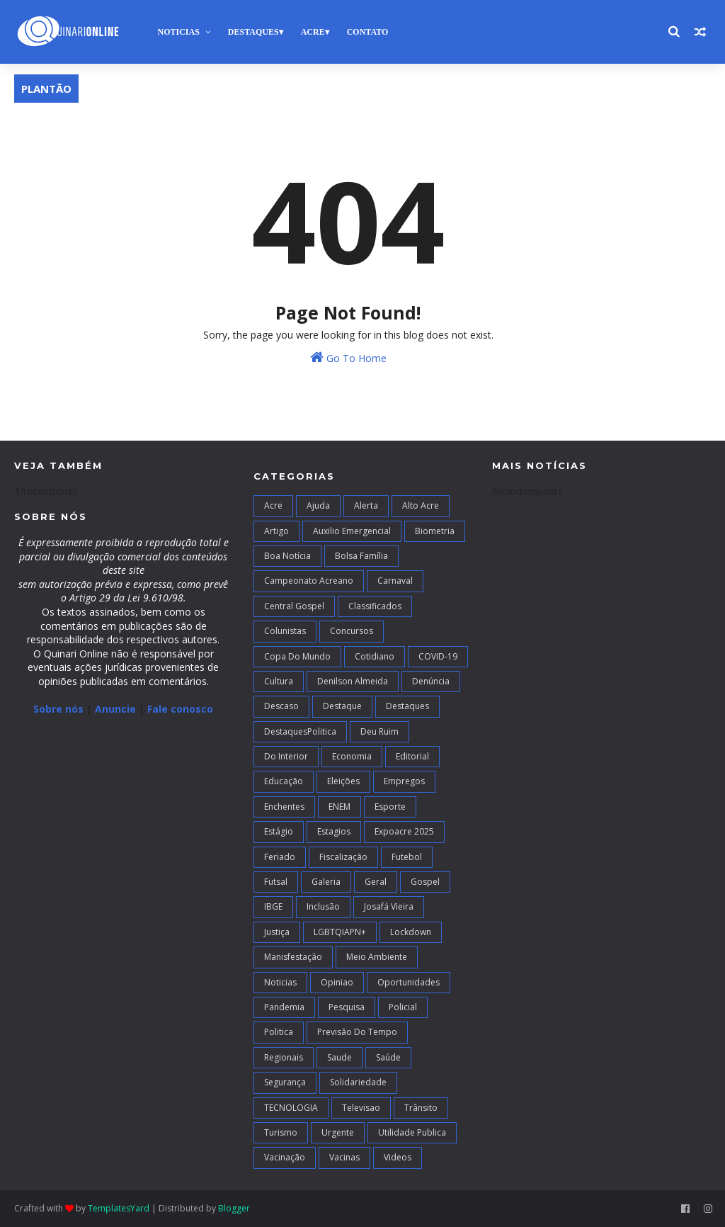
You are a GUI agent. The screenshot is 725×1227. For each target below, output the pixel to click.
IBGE (273, 906)
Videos (397, 1157)
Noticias (178, 32)
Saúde (388, 1057)
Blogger (234, 1208)
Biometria (435, 531)
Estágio (278, 831)
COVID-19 (437, 656)
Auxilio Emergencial (352, 531)
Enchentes (284, 807)
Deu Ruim (379, 731)
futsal (275, 882)
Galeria (326, 882)
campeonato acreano (308, 581)
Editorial (412, 756)
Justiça (277, 932)
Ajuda (318, 505)
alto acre (420, 505)
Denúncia (431, 681)
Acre (313, 32)
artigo (276, 531)
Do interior (286, 756)
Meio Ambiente (376, 957)
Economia (352, 756)
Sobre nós (58, 709)
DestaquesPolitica (300, 731)
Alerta (366, 505)
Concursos (351, 631)
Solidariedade (358, 1082)
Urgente (337, 1132)
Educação (283, 781)
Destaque (342, 706)
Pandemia (284, 1007)
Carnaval (395, 581)
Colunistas (285, 631)
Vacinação (284, 1157)
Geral (376, 882)
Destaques (253, 32)
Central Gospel (294, 606)
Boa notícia (287, 556)
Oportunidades (408, 982)
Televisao (361, 1108)
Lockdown (410, 932)
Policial (403, 1007)
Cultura (278, 681)
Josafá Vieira (388, 906)
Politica (278, 1032)
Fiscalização (343, 857)
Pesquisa (347, 1007)
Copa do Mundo (297, 656)
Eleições (343, 781)
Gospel (425, 882)
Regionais (283, 1057)
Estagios (333, 831)
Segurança (285, 1082)
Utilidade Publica (412, 1132)
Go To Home (348, 357)
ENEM (339, 807)
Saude (339, 1057)
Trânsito (421, 1108)
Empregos (404, 781)
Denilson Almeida (352, 681)
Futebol (407, 857)
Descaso (281, 706)
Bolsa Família (361, 556)
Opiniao (337, 982)
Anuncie (117, 709)
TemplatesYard (118, 1208)
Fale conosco (180, 709)
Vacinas (344, 1157)
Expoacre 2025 (404, 831)
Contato (368, 32)
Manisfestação (293, 957)
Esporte (390, 807)
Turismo (280, 1132)
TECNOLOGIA (291, 1108)
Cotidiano (374, 656)
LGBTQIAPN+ (340, 932)
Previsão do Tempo (357, 1032)
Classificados (374, 606)
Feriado (279, 857)
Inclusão (323, 906)
